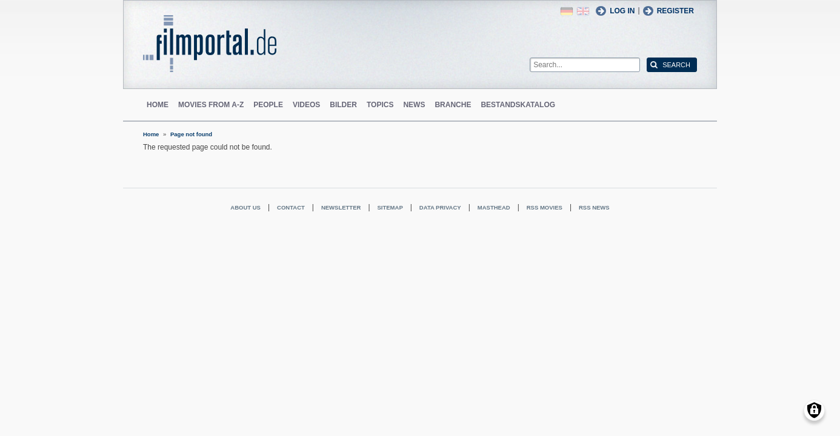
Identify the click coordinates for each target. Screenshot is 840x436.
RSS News (594, 207)
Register (675, 11)
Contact (291, 207)
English (583, 11)
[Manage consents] (814, 410)
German (566, 11)
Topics (380, 105)
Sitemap (390, 207)
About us (245, 207)
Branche (453, 105)
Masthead (494, 207)
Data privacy (440, 207)
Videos (306, 105)
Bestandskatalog (518, 105)
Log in (622, 11)
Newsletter (341, 207)
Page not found (191, 134)
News (414, 105)
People (268, 105)
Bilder (343, 105)
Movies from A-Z (211, 105)
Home (157, 105)
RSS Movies (544, 207)
